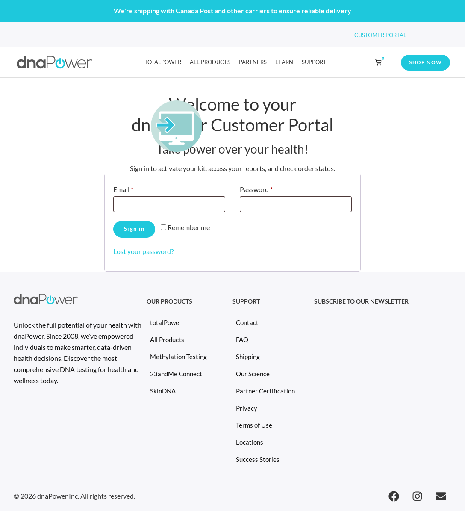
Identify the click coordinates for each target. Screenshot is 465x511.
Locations (249, 442)
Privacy (246, 408)
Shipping (248, 356)
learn (284, 62)
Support (314, 62)
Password (269, 188)
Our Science (253, 374)
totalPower (162, 62)
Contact (247, 322)
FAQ (242, 339)
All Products (210, 62)
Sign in (134, 228)
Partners (253, 62)
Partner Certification (265, 391)
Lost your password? (143, 251)
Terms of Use (254, 425)
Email (136, 188)
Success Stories (258, 459)
